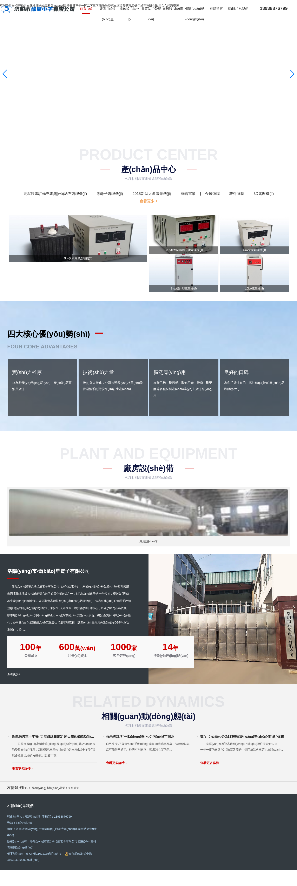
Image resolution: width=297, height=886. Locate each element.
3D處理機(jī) (263, 194)
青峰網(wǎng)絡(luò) (20, 863)
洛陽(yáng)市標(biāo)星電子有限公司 (55, 803)
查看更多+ (13, 692)
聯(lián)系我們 (239, 10)
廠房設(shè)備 (174, 10)
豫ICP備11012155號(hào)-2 (43, 869)
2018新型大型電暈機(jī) (152, 194)
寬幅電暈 (188, 194)
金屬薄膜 (212, 194)
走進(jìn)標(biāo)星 (109, 15)
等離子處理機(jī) (110, 194)
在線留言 (217, 10)
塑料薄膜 (236, 194)
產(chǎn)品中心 (130, 15)
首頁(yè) (87, 10)
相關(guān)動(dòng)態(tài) (195, 15)
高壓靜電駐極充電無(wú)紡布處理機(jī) (55, 194)
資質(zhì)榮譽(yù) (152, 15)
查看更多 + (149, 201)
